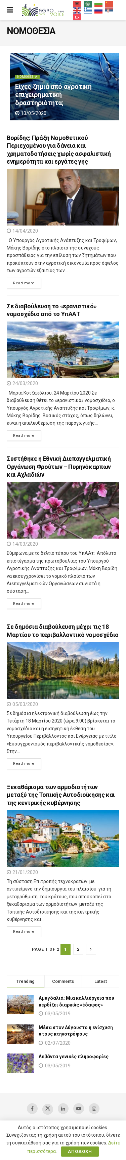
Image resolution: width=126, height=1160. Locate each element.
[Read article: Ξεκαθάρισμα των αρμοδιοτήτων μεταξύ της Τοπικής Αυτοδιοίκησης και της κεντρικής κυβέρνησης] (63, 838)
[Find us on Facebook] (32, 1108)
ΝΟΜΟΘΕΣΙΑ (27, 76)
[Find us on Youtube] (78, 1108)
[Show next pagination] (91, 949)
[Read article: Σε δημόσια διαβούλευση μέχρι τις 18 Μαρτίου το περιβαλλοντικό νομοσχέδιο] (63, 670)
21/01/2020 (22, 872)
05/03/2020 (22, 704)
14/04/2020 (22, 231)
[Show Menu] (10, 10)
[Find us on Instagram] (94, 1108)
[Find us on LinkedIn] (63, 1108)
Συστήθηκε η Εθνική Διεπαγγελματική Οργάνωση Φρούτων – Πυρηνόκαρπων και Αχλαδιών (59, 466)
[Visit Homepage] (43, 10)
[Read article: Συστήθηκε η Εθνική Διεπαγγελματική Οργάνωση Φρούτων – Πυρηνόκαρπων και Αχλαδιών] (63, 510)
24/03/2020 (22, 383)
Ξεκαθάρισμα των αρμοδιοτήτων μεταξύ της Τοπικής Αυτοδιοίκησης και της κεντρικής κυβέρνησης (61, 794)
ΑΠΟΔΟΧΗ (80, 1151)
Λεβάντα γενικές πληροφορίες (74, 1056)
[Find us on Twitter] (47, 1109)
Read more (21, 282)
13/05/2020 (30, 113)
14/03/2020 (22, 544)
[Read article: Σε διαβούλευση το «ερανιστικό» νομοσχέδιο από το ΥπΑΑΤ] (63, 350)
